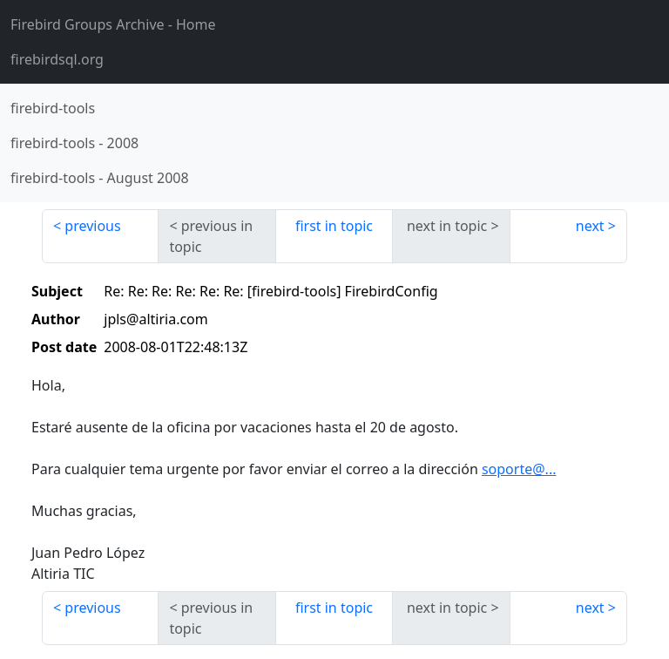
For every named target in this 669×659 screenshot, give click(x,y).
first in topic (334, 225)
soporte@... (519, 469)
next (590, 225)
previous (92, 225)
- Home (113, 24)
